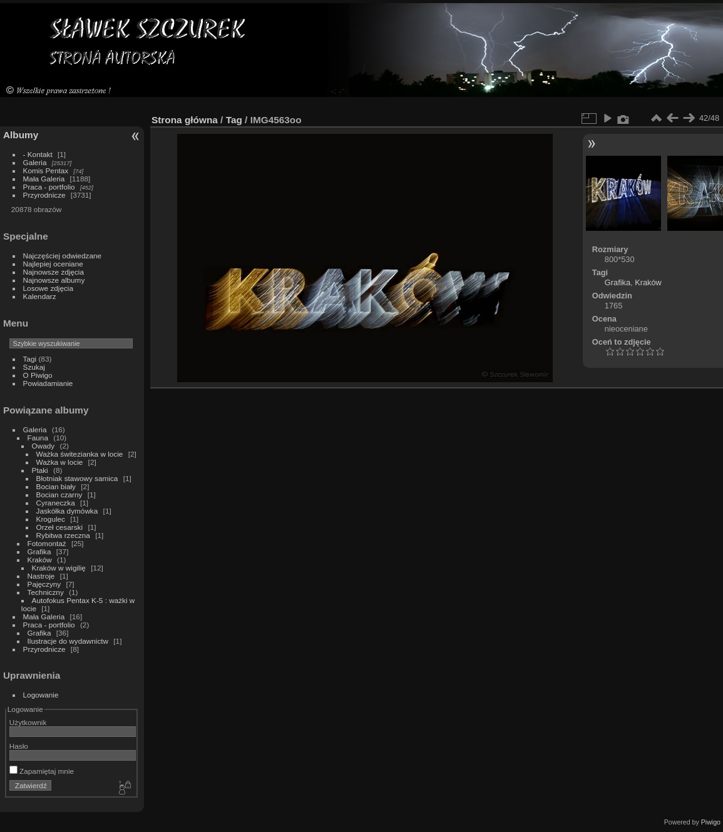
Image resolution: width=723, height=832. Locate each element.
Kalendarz (39, 296)
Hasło (18, 746)
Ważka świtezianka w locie (79, 454)
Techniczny (46, 592)
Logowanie (41, 695)
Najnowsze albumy (54, 280)
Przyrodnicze (44, 195)
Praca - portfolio (49, 187)
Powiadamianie (48, 383)
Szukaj (34, 367)
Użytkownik (28, 722)
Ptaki (40, 470)
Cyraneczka (55, 503)
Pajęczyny (44, 584)
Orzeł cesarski (59, 527)
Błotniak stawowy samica (77, 478)
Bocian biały (56, 486)
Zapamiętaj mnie (41, 771)
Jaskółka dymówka (67, 511)
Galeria (35, 162)
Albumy (20, 134)
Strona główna (184, 119)
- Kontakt (38, 154)
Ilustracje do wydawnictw (68, 641)
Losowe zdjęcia (48, 288)
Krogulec (50, 519)
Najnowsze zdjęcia (53, 272)
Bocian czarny (59, 494)
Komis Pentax (46, 170)
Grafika (39, 551)
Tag (234, 119)
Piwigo (710, 822)
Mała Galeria (44, 179)
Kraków (40, 560)
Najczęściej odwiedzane (62, 255)
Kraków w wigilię (59, 568)
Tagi (30, 359)
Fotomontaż (47, 543)
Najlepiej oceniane (53, 264)
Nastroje (41, 576)
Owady (43, 446)
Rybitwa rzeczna (63, 535)
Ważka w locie (59, 462)
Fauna (38, 438)
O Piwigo (38, 375)
